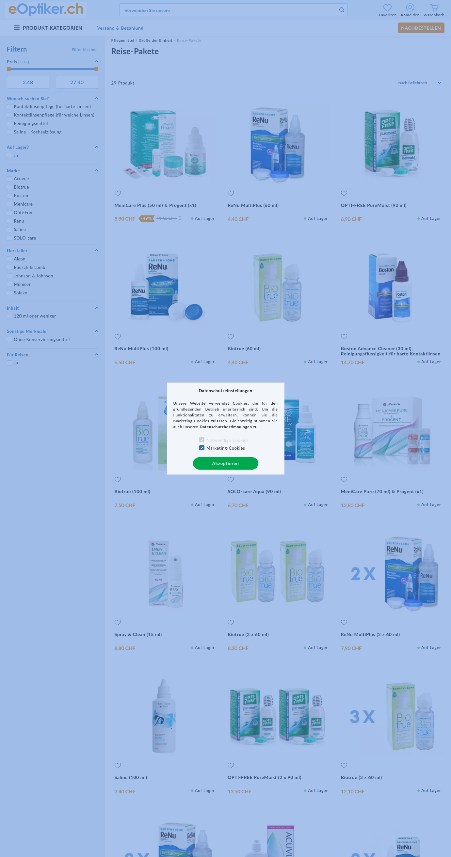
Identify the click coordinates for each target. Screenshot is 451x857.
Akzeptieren (225, 463)
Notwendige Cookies (227, 440)
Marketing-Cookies (225, 448)
